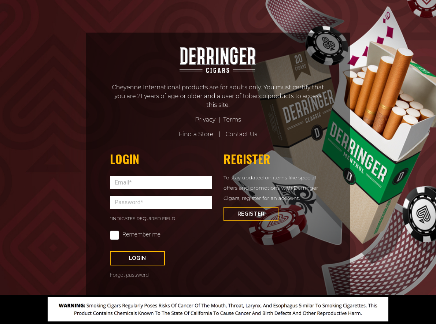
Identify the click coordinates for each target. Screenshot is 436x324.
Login (137, 258)
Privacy (205, 119)
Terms (232, 119)
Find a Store (196, 134)
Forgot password (129, 275)
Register (251, 213)
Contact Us (241, 134)
